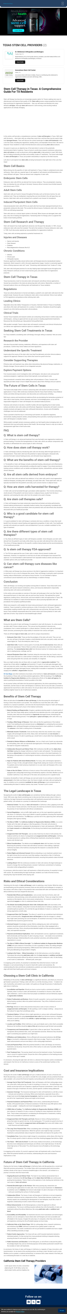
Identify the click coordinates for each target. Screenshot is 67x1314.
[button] (63, 3)
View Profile (20, 62)
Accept (62, 1310)
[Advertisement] (33, 122)
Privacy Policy (20, 1311)
